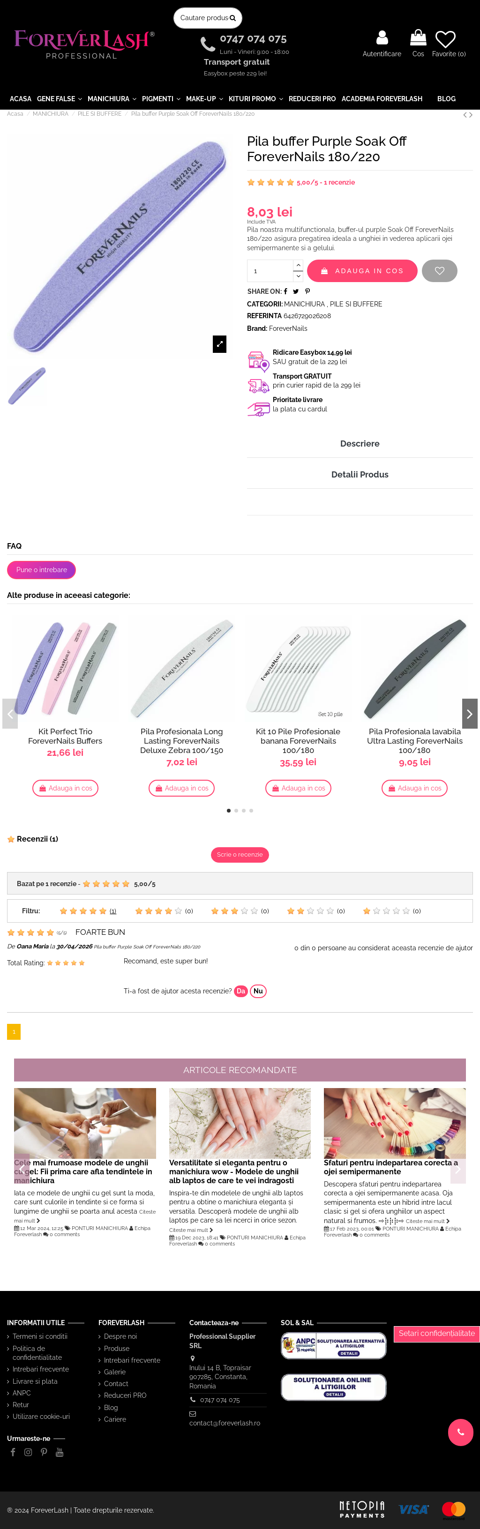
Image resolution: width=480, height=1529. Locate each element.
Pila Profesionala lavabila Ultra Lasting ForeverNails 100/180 (415, 741)
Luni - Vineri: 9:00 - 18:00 (254, 51)
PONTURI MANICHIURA (100, 1228)
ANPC (22, 1393)
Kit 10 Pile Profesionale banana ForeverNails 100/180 (298, 741)
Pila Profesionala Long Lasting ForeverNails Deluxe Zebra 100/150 (181, 741)
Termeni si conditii (40, 1336)
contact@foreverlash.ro (224, 1423)
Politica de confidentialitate (37, 1353)
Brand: (257, 328)
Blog (111, 1407)
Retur (21, 1405)
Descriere (360, 443)
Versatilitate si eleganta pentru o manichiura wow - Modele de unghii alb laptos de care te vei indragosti (234, 1171)
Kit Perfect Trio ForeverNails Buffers (65, 736)
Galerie (115, 1372)
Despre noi (120, 1336)
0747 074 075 (255, 38)
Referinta (264, 316)
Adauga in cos (362, 271)
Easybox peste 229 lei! (235, 73)
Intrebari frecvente (41, 1369)
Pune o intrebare (41, 570)
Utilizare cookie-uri (41, 1416)
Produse (116, 1348)
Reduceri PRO (125, 1395)
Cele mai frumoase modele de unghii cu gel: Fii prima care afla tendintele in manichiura (83, 1171)
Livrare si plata (35, 1381)
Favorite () (449, 44)
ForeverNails (288, 328)
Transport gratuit (238, 62)
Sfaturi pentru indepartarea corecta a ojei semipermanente (391, 1167)
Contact (116, 1383)
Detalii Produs (360, 474)
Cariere (115, 1419)
